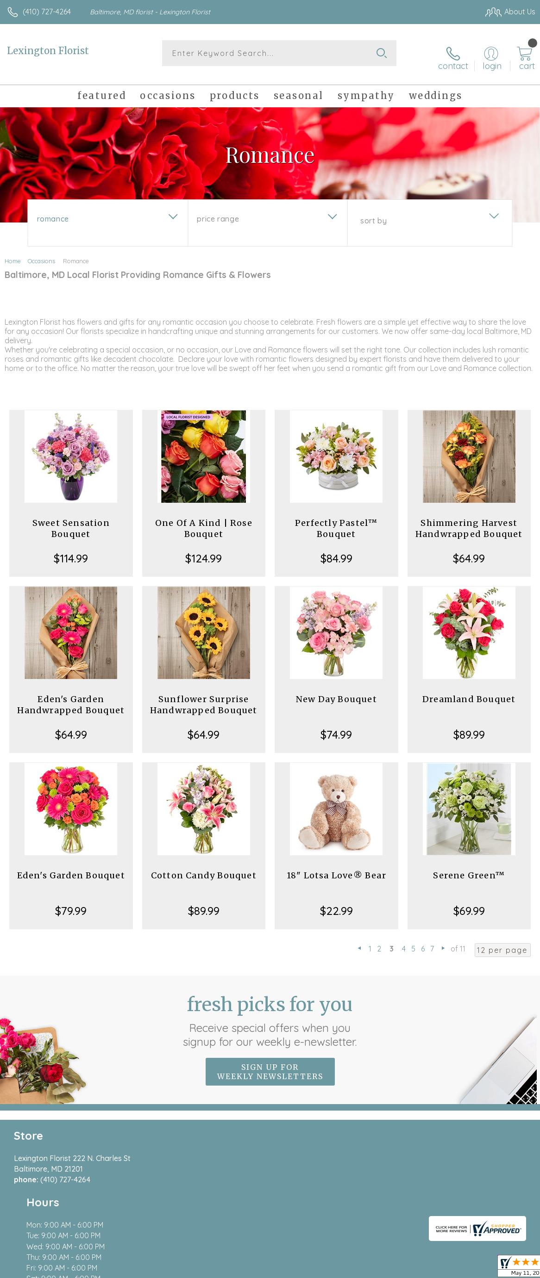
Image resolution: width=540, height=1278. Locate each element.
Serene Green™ (469, 868)
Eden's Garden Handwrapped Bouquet (71, 697)
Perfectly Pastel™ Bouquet (336, 521)
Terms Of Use (323, 1259)
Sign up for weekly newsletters (270, 1064)
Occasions (41, 253)
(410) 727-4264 (47, 11)
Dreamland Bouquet (468, 691)
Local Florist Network (444, 1259)
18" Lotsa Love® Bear (336, 868)
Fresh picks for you (270, 1013)
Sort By (373, 213)
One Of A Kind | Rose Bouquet (203, 521)
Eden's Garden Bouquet (71, 868)
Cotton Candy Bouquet (204, 868)
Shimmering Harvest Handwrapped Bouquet (469, 521)
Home (13, 253)
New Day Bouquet (336, 691)
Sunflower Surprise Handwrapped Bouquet (203, 697)
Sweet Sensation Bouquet (71, 521)
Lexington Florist (48, 50)
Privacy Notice (378, 1259)
